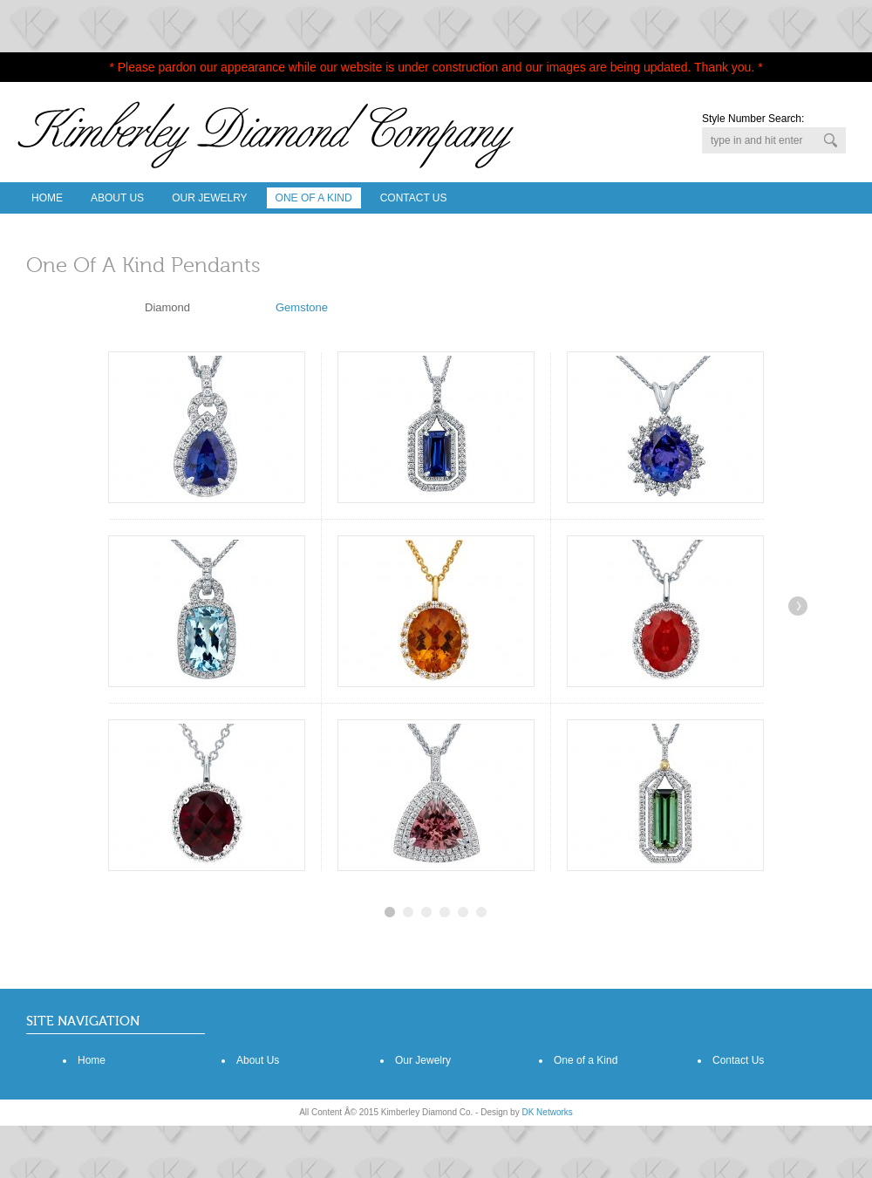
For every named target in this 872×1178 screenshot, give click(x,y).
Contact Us (413, 198)
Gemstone (302, 307)
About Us (117, 198)
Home (47, 198)
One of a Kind (585, 1060)
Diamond (167, 307)
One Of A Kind (314, 198)
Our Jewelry (209, 198)
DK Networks (546, 1112)
